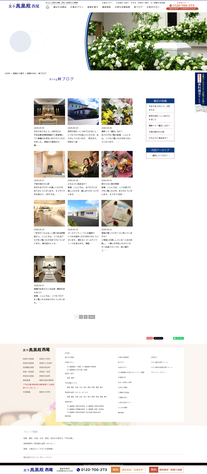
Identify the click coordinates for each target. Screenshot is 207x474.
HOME (7, 73)
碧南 (72, 378)
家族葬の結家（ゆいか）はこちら (76, 392)
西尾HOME (31, 73)
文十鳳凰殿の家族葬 (89, 367)
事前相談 (106, 7)
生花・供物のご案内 (141, 3)
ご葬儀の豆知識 (158, 3)
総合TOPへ (108, 3)
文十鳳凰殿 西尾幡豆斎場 (76, 409)
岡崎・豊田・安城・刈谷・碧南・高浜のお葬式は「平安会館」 (48, 438)
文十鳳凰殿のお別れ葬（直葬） (78, 370)
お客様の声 (122, 377)
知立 (84, 397)
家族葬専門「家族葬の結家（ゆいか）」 (39, 443)
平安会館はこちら (71, 383)
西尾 (68, 378)
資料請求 (121, 412)
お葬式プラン (69, 362)
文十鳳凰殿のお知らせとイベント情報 (131, 372)
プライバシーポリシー (158, 372)
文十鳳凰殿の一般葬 (74, 367)
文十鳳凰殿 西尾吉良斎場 (76, 412)
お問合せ (154, 357)
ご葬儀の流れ (122, 397)
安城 (76, 387)
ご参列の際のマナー (125, 402)
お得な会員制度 (122, 7)
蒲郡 (97, 387)
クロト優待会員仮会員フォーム (161, 367)
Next (92, 317)
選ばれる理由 (60, 7)
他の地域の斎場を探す (93, 412)
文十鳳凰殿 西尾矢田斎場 (94, 406)
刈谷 (80, 387)
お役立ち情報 (122, 387)
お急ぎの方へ (153, 7)
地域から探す (123, 3)
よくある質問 (122, 407)
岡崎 (68, 387)
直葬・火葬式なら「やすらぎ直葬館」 (38, 449)
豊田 (72, 387)
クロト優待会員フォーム (159, 362)
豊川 (101, 387)
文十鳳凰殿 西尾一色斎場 (94, 409)
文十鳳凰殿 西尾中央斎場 (76, 406)
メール (149, 338)
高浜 (84, 387)
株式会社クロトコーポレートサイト (37, 457)
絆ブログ (138, 7)
